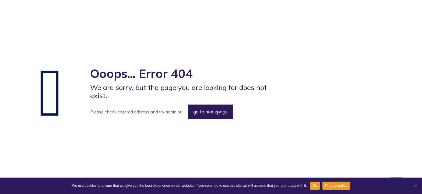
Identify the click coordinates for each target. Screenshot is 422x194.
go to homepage (210, 112)
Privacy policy (336, 185)
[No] (415, 185)
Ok (314, 185)
